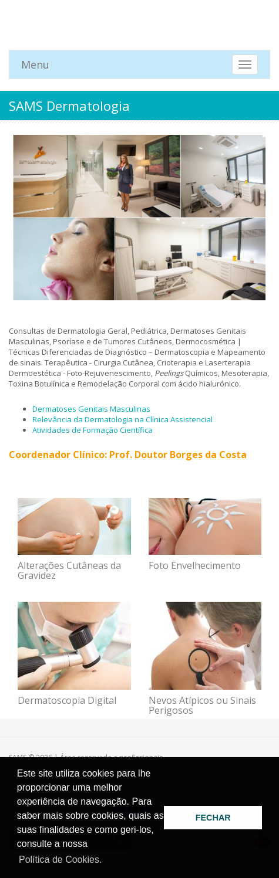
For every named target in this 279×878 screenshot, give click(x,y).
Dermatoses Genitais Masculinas (91, 409)
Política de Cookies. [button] (60, 860)
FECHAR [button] (213, 817)
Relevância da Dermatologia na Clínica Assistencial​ (122, 419)
